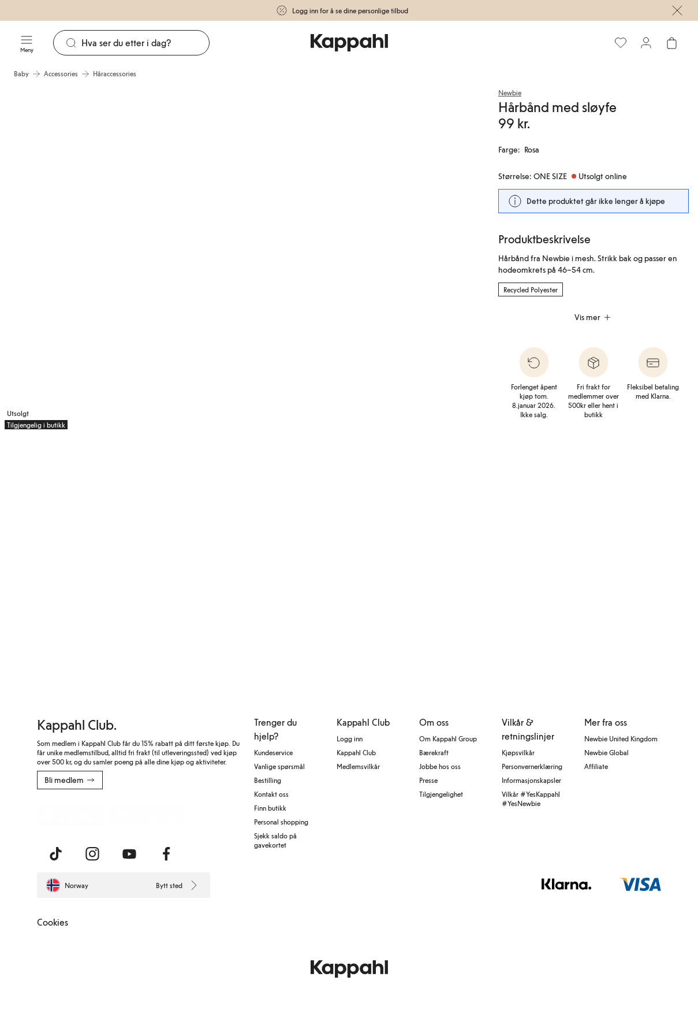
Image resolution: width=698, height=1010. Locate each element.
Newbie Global (606, 752)
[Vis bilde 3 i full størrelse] (77, 554)
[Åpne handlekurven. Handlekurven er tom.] (671, 42)
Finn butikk (270, 808)
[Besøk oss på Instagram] (92, 854)
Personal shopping (281, 822)
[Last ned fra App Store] (71, 814)
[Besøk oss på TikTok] (55, 854)
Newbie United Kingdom (621, 738)
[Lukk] (677, 10)
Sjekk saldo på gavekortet (275, 840)
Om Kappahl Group (448, 738)
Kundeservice (273, 752)
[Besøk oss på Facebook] (166, 854)
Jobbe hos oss (440, 766)
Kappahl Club (356, 752)
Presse (428, 780)
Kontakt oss (271, 794)
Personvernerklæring (532, 766)
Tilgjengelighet (441, 794)
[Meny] (26, 42)
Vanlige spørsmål (279, 766)
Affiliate (596, 766)
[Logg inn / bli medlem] (646, 42)
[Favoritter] (620, 42)
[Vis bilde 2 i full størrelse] (357, 259)
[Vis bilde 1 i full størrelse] (117, 259)
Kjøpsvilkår (518, 752)
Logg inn (350, 738)
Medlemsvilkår (358, 766)
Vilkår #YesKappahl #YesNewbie (531, 798)
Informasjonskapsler (531, 780)
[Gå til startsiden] (349, 42)
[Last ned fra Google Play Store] (148, 814)
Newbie (509, 92)
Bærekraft (434, 752)
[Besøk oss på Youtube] (129, 854)
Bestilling (267, 780)
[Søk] (145, 43)
